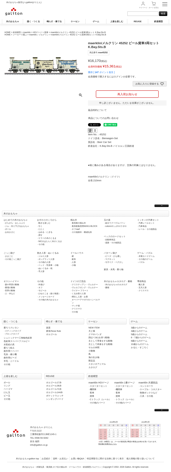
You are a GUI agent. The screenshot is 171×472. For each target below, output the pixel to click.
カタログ (93, 367)
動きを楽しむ (44, 223)
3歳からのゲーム (139, 327)
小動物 (92, 351)
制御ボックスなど (148, 392)
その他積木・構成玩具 (82, 232)
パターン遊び (110, 253)
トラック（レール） (125, 399)
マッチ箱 (76, 306)
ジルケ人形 (43, 256)
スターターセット (98, 386)
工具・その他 (146, 396)
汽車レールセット (147, 223)
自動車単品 (110, 240)
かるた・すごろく (139, 347)
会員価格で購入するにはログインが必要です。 (112, 76)
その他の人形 (44, 262)
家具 (74, 259)
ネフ (40, 287)
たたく (41, 229)
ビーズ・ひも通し (113, 256)
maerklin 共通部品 (148, 382)
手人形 (41, 271)
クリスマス (77, 309)
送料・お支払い (60, 458)
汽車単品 (143, 226)
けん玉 (7, 392)
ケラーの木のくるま (47, 238)
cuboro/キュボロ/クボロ (116, 226)
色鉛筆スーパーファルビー (17, 341)
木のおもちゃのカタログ (116, 284)
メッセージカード (46, 297)
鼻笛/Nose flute (53, 331)
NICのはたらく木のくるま (50, 241)
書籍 (107, 287)
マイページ (143, 8)
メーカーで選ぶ (20, 35)
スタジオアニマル (97, 364)
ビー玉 (7, 395)
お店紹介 (46, 458)
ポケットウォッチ (54, 395)
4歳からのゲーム (139, 331)
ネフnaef (76, 229)
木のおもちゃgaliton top (27, 458)
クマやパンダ (95, 334)
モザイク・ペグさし (114, 262)
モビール (42, 290)
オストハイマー (11, 281)
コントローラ (146, 386)
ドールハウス (76, 253)
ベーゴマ (8, 389)
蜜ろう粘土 (9, 348)
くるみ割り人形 (79, 293)
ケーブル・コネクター (151, 389)
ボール (8, 229)
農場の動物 (10, 287)
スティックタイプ (13, 331)
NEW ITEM (94, 327)
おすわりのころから (47, 220)
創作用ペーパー (11, 351)
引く (40, 226)
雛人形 (142, 284)
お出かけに (10, 232)
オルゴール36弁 (54, 385)
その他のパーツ (97, 402)
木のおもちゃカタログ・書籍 (118, 281)
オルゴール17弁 (54, 382)
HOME (8, 32)
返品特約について (97, 110)
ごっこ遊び (9, 253)
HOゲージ (37, 32)
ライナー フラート (80, 290)
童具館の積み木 (79, 223)
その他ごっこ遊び (13, 259)
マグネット (110, 259)
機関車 (93, 389)
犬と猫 (92, 331)
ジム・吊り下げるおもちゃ (17, 226)
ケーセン (75, 21)
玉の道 (107, 220)
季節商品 (141, 281)
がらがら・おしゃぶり (15, 223)
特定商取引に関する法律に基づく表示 (105, 458)
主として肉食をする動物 (100, 344)
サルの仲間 (94, 347)
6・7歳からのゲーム (141, 337)
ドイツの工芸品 (78, 281)
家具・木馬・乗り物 (113, 269)
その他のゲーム (146, 259)
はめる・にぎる (45, 232)
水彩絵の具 (9, 344)
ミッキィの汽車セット (148, 220)
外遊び (41, 284)
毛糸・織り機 (10, 354)
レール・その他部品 (148, 229)
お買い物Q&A (77, 458)
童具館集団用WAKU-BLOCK (84, 226)
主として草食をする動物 (100, 341)
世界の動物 (10, 290)
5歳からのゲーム (139, 334)
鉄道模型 (158, 21)
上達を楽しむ (116, 21)
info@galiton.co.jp (39, 445)
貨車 (46, 32)
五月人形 (143, 287)
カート (154, 8)
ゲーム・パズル (144, 253)
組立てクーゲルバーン (115, 223)
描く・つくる (33, 21)
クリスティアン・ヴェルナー (85, 284)
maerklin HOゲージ (99, 382)
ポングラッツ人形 (46, 259)
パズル (142, 262)
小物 (74, 265)
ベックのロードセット (115, 236)
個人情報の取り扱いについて (140, 458)
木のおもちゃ (12, 21)
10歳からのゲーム (140, 344)
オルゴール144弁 (54, 392)
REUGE (138, 21)
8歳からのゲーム (139, 341)
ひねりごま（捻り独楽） (49, 293)
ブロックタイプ (12, 334)
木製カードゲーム (147, 256)
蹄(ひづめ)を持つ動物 (99, 337)
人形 (74, 262)
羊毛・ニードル (11, 361)
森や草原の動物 (12, 284)
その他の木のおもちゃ (48, 300)
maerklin (27, 32)
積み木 (73, 220)
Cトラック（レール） (100, 399)
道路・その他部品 (113, 243)
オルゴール (51, 334)
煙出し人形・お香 (80, 297)
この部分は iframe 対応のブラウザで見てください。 (131, 435)
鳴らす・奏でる (54, 21)
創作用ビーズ (10, 357)
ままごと (9, 256)
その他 (41, 244)
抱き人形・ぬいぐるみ (48, 253)
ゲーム (96, 21)
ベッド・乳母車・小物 (48, 265)
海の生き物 (94, 357)
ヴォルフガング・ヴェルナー (85, 287)
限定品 (92, 360)
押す (40, 235)
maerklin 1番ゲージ (124, 382)
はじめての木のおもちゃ (16, 220)
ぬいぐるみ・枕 (45, 268)
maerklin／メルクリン (39, 35)
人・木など (10, 293)
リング (7, 385)
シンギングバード (54, 399)
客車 (92, 392)
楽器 (48, 327)
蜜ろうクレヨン (11, 327)
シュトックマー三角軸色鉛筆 (18, 338)
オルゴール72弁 (54, 389)
